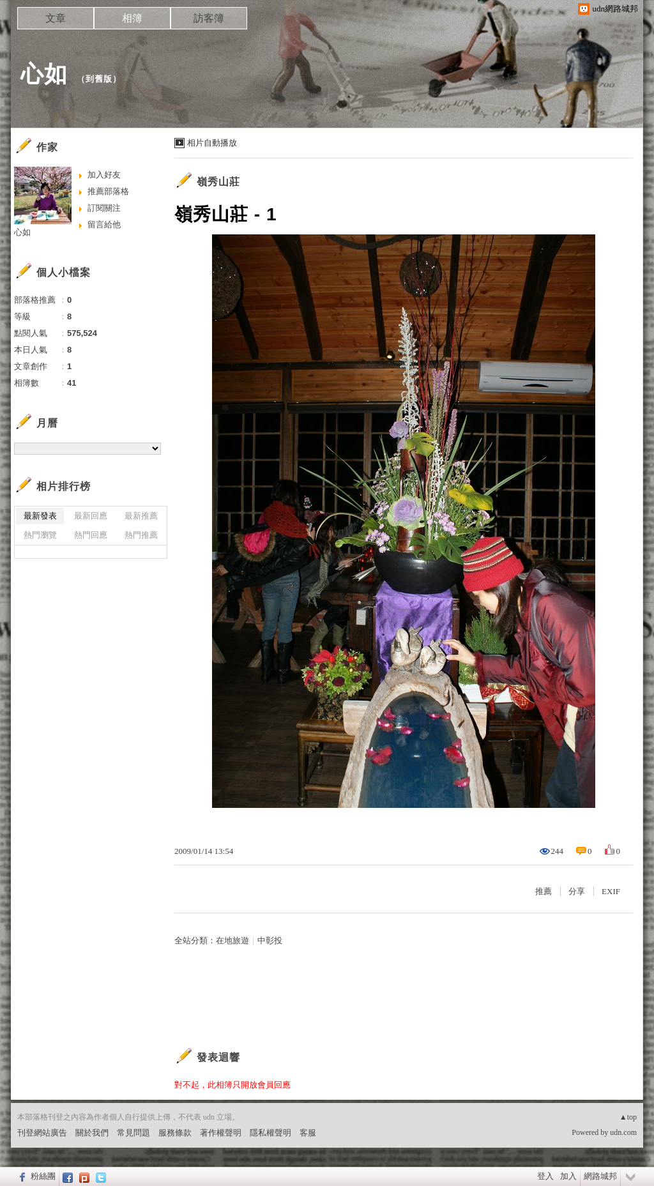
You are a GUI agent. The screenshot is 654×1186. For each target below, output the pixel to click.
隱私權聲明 (270, 1132)
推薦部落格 (108, 191)
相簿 (132, 18)
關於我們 (92, 1132)
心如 (44, 74)
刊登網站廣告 (42, 1132)
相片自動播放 (212, 143)
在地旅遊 (232, 940)
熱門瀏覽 (40, 535)
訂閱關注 (104, 208)
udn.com (623, 1132)
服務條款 (175, 1132)
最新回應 (90, 516)
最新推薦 (141, 516)
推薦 (543, 891)
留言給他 (104, 224)
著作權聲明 (220, 1132)
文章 (55, 18)
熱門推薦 (141, 535)
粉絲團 (43, 1176)
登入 (545, 1176)
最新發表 (40, 516)
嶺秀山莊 (218, 181)
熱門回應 (90, 535)
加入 (568, 1176)
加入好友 (104, 174)
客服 (308, 1132)
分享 (576, 891)
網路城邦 (600, 1176)
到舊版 (99, 79)
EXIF (611, 891)
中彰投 (269, 940)
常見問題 (133, 1132)
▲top (628, 1117)
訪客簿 (209, 18)
